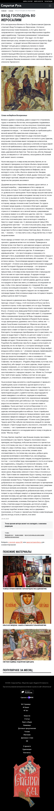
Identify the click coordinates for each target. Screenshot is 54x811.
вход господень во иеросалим (34, 535)
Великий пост (9, 535)
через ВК (19, 542)
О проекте (27, 746)
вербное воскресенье (12, 537)
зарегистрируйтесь (33, 542)
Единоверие (27, 749)
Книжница (27, 725)
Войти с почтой (27, 1)
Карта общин (27, 722)
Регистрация (48, 1)
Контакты (27, 753)
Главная (3, 10)
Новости (27, 716)
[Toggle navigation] (50, 6)
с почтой (11, 542)
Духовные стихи (27, 738)
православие (19, 535)
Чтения (27, 732)
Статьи (11, 10)
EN (27, 741)
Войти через (38, 1)
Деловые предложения (27, 728)
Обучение (27, 735)
